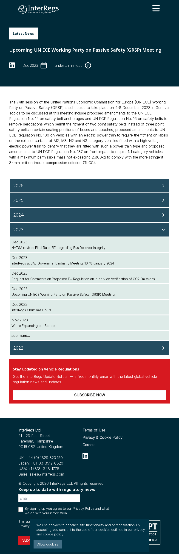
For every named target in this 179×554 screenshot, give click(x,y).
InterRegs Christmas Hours (31, 310)
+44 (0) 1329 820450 (44, 457)
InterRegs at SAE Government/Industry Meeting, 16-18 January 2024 (62, 263)
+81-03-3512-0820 (47, 463)
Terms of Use (93, 430)
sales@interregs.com (47, 474)
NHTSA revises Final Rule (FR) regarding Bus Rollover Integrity (58, 248)
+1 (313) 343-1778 (43, 468)
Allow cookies (47, 544)
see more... (20, 335)
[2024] (89, 215)
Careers (88, 445)
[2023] (89, 229)
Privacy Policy (83, 508)
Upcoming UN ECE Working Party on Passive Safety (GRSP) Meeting (63, 294)
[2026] (89, 185)
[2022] (89, 348)
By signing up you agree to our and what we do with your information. (67, 511)
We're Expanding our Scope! (33, 326)
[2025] (89, 200)
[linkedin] (12, 65)
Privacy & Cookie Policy (102, 437)
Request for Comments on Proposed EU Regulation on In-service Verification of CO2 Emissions (83, 279)
